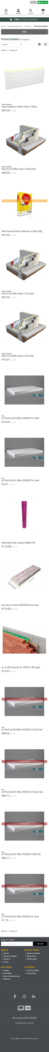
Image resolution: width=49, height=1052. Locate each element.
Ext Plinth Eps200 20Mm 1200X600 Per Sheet (20, 480)
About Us (5, 953)
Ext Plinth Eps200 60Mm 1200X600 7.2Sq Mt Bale (22, 729)
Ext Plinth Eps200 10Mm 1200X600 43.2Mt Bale (21, 854)
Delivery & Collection (32, 953)
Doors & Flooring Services (10, 976)
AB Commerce (33, 1038)
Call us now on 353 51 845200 (24, 1017)
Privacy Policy (30, 973)
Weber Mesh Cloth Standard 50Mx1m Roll (18, 542)
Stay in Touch (7, 939)
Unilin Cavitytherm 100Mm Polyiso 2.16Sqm (19, 106)
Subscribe (40, 944)
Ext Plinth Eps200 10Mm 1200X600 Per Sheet (20, 916)
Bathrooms (5, 979)
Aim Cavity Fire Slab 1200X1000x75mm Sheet (20, 605)
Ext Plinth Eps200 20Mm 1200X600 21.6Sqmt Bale (22, 791)
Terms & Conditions (32, 970)
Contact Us (5, 959)
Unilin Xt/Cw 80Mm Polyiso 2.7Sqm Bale (18, 293)
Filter (24, 31)
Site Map (5, 970)
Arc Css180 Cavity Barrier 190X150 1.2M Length (21, 667)
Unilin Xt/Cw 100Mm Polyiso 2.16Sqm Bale (19, 168)
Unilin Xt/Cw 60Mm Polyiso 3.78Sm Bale (18, 355)
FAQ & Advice (6, 973)
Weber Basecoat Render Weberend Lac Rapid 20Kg (22, 231)
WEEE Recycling (31, 959)
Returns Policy (30, 956)
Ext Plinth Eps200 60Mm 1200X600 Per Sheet (20, 418)
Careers (4, 962)
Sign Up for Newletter (9, 956)
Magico (18, 1038)
